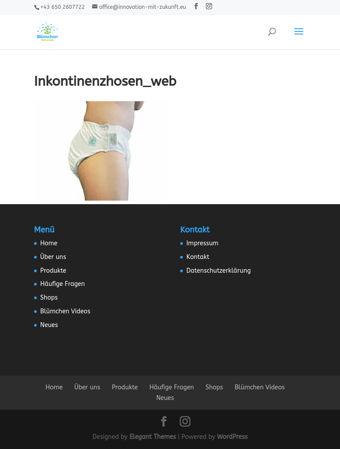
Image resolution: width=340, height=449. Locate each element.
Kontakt (197, 257)
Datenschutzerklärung (218, 270)
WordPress (232, 437)
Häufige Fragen (62, 284)
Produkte (53, 270)
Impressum (202, 243)
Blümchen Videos (65, 311)
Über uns (53, 257)
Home (49, 243)
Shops (49, 297)
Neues (49, 325)
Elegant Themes (152, 437)
